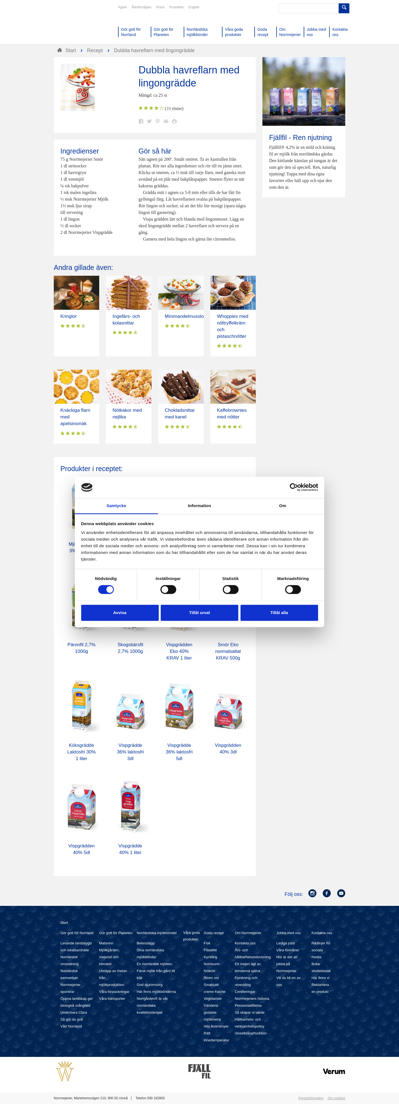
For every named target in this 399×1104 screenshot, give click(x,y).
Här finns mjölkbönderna (156, 992)
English (193, 7)
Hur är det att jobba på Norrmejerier (286, 964)
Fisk (207, 943)
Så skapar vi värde (250, 1012)
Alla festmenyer (216, 1026)
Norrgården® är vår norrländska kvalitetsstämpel (152, 1005)
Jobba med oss (288, 933)
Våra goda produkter (191, 936)
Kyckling (210, 957)
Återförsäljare (141, 7)
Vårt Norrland (71, 1026)
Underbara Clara (73, 1012)
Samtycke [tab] (116, 505)
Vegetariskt (212, 998)
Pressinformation (310, 1098)
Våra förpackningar (114, 992)
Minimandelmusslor (185, 316)
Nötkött (209, 971)
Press (160, 7)
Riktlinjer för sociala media (321, 950)
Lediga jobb (285, 943)
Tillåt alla (279, 612)
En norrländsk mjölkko (154, 964)
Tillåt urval (199, 612)
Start (64, 923)
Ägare (122, 7)
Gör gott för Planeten (116, 933)
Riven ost (211, 978)
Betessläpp (145, 943)
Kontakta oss (245, 943)
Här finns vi (320, 978)
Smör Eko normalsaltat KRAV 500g (228, 651)
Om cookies (336, 1098)
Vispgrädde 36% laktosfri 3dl (130, 752)
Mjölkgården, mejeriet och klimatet (109, 957)
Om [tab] (282, 505)
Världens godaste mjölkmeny (212, 1012)
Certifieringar (245, 992)
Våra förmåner (287, 950)
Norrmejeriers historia (252, 998)
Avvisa (120, 612)
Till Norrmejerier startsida (74, 24)
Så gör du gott (71, 1019)
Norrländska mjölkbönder (157, 933)
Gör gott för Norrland (76, 933)
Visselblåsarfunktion (251, 1033)
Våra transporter (112, 998)
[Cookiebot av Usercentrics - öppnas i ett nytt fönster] (294, 487)
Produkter (176, 7)
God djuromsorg (149, 985)
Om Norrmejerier (248, 933)
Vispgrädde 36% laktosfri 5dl (179, 752)
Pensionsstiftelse (248, 1005)
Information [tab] (199, 505)
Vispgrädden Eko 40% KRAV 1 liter (179, 651)
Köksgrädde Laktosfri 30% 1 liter (81, 752)
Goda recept (214, 933)
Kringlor (68, 316)
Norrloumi (211, 964)
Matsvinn (106, 943)
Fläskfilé (210, 950)
